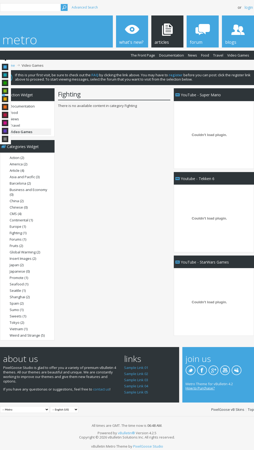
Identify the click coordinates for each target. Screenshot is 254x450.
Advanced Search (85, 7)
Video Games (238, 55)
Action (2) (17, 157)
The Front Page (143, 55)
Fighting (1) (18, 232)
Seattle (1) (18, 290)
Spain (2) (17, 303)
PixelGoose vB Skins (227, 409)
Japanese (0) (20, 271)
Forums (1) (18, 239)
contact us (101, 389)
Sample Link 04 (136, 386)
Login (249, 7)
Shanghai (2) (20, 296)
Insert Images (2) (23, 258)
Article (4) (17, 170)
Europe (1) (18, 226)
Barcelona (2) (20, 183)
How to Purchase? (200, 388)
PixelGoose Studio (148, 446)
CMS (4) (15, 213)
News (192, 55)
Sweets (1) (18, 316)
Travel (218, 55)
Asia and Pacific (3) (25, 176)
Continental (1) (21, 220)
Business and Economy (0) (28, 192)
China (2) (17, 200)
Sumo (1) (17, 309)
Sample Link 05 (136, 392)
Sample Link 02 (136, 373)
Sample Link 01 (136, 367)
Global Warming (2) (25, 252)
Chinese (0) (19, 207)
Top (251, 409)
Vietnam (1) (19, 328)
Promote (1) (19, 277)
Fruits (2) (16, 245)
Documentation (171, 55)
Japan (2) (17, 264)
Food (205, 55)
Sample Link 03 (136, 379)
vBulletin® (126, 433)
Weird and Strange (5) (27, 335)
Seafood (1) (19, 284)
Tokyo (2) (17, 322)
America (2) (18, 164)
